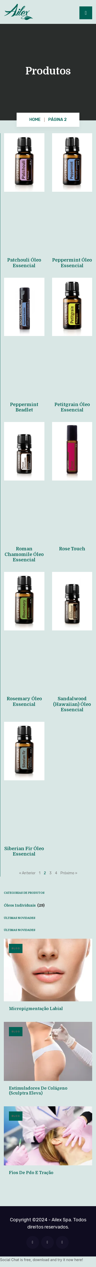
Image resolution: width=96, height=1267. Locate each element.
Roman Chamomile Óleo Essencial (24, 554)
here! (78, 1260)
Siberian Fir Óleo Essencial (24, 851)
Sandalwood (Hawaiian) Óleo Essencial (72, 704)
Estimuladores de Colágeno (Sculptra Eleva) (38, 1091)
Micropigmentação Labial (36, 1008)
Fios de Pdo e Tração (31, 1172)
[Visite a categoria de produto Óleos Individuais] (48, 905)
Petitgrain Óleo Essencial (72, 407)
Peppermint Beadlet (24, 407)
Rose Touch (72, 548)
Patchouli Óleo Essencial (24, 262)
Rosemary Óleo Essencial (24, 701)
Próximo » (69, 873)
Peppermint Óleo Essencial (72, 262)
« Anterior (27, 873)
